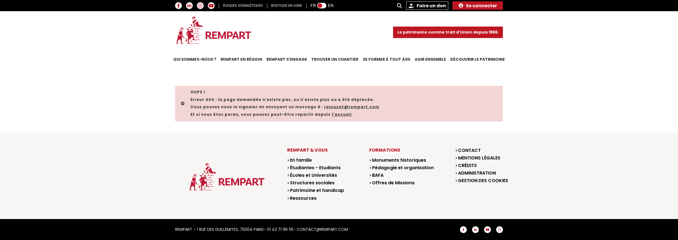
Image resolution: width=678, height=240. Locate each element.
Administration (477, 173)
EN (330, 5)
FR (313, 5)
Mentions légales (479, 158)
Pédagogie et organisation (403, 167)
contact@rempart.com (322, 229)
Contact (469, 150)
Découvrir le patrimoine (477, 59)
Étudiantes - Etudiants (315, 167)
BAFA (378, 175)
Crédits (467, 165)
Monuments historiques (399, 160)
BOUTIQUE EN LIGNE (286, 5)
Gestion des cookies (483, 180)
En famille (301, 160)
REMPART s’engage (286, 59)
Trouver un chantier (334, 59)
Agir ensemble (430, 59)
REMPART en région (241, 59)
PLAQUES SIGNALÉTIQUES (243, 5)
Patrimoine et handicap (317, 190)
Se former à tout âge (386, 59)
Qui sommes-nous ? (194, 59)
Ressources (303, 198)
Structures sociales (312, 183)
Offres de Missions (393, 183)
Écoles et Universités (313, 175)
